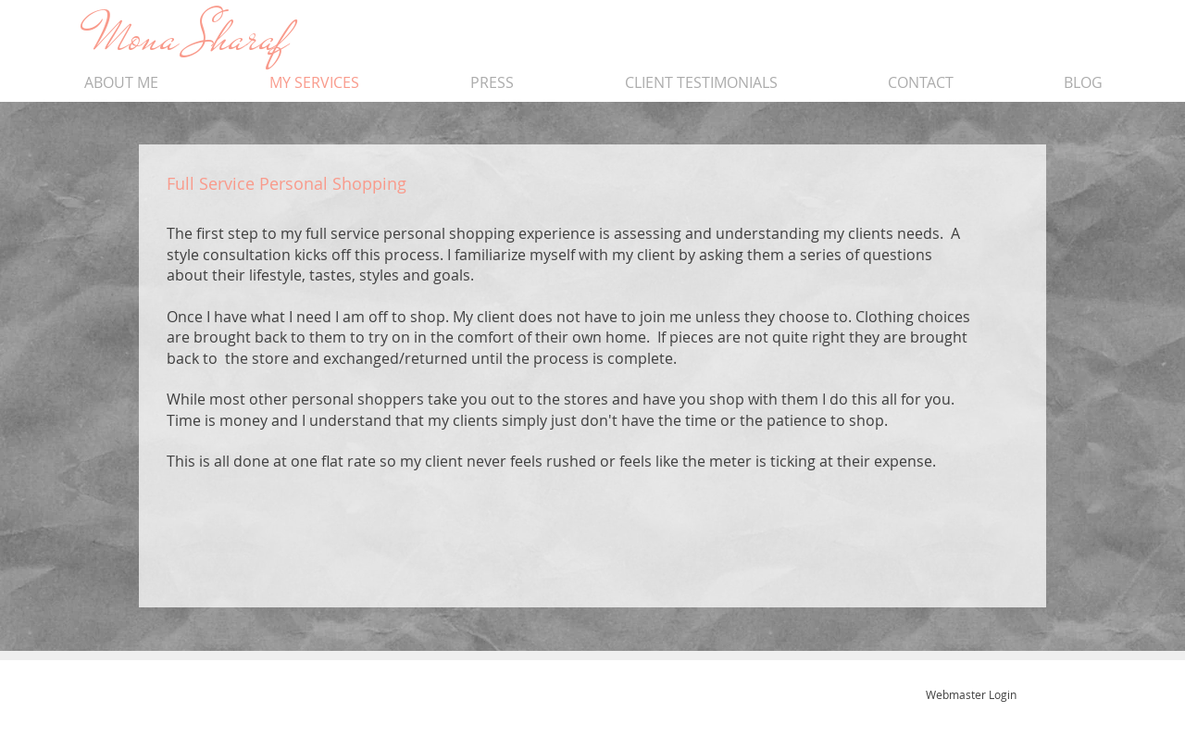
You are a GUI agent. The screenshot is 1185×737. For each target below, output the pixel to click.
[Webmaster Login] (971, 694)
